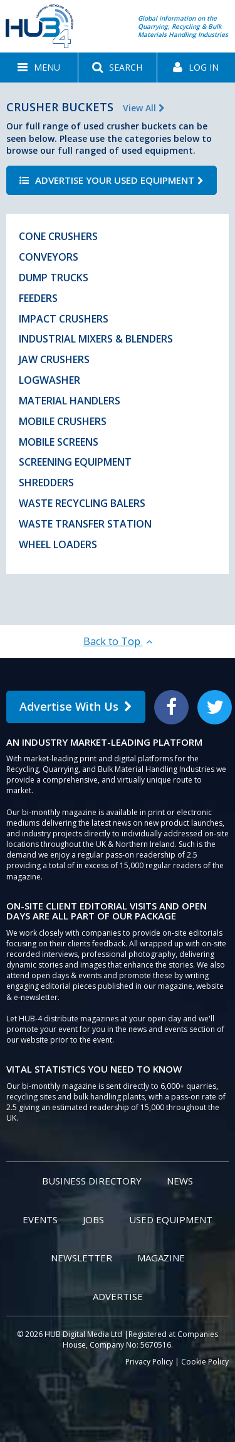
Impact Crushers (63, 319)
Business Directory (92, 1180)
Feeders (38, 298)
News (180, 1180)
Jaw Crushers (54, 359)
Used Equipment (170, 1219)
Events (40, 1219)
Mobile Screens (58, 442)
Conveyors (48, 257)
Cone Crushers (58, 236)
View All (144, 108)
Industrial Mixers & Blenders (96, 339)
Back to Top (117, 641)
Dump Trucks (53, 277)
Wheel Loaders (58, 544)
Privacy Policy (149, 1361)
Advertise (118, 1296)
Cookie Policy (205, 1361)
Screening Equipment (75, 462)
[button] (39, 68)
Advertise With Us (75, 706)
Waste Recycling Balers (82, 503)
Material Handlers (69, 401)
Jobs (93, 1219)
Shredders (46, 482)
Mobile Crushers (63, 421)
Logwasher (49, 380)
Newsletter (81, 1257)
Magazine (161, 1257)
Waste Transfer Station (85, 524)
